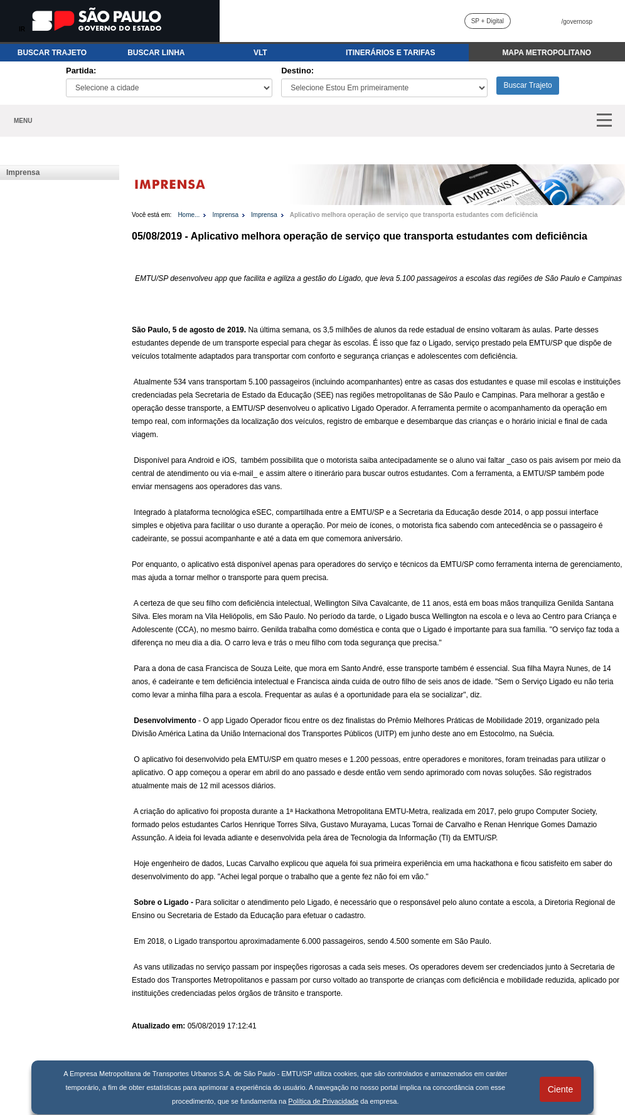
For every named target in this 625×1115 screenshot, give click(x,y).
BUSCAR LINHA (155, 52)
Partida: (81, 70)
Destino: (297, 70)
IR (22, 29)
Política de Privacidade (323, 1101)
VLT (260, 52)
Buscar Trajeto (527, 85)
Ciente (560, 1089)
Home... (189, 214)
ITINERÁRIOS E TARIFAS (390, 52)
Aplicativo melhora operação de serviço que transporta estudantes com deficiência (414, 214)
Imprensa (23, 172)
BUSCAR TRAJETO (52, 52)
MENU (23, 120)
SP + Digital (487, 21)
